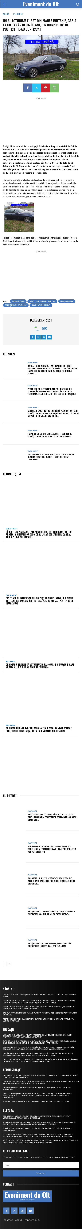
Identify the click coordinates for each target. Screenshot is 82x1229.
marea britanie (66, 301)
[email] (41, 1165)
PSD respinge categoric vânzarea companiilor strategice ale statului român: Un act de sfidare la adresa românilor (52, 849)
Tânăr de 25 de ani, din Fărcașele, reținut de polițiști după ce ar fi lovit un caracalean (50, 435)
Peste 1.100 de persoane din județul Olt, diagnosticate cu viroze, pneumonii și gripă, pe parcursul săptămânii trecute (38, 1008)
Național (11, 661)
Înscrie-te (41, 1173)
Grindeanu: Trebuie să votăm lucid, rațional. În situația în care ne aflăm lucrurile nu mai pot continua (40, 666)
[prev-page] (5, 964)
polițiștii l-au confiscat (16, 305)
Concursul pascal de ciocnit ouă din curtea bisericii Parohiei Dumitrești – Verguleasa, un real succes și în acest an (37, 1117)
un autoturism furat (41, 305)
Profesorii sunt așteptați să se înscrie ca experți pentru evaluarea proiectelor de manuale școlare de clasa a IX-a (52, 817)
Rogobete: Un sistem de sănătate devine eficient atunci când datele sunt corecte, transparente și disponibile (51, 881)
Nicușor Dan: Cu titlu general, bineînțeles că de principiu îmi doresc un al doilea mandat (50, 945)
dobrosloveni (18, 301)
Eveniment (18, 13)
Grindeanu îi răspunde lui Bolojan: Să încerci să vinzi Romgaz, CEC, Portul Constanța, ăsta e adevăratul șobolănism (39, 730)
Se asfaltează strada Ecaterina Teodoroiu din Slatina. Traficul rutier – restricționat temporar (51, 457)
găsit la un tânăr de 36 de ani (42, 301)
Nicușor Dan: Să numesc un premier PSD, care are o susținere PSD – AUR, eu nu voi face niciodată (51, 913)
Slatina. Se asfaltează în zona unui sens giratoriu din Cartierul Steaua (36, 1102)
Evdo (44, 328)
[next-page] (9, 964)
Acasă (6, 13)
